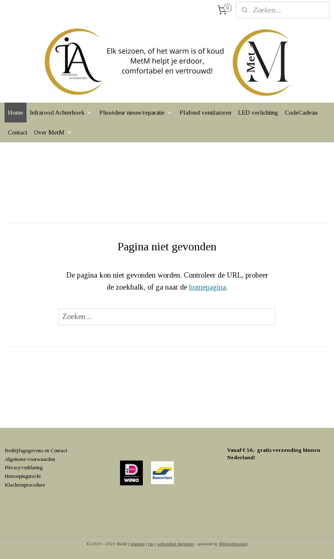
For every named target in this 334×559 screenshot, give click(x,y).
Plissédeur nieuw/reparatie (136, 112)
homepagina (207, 287)
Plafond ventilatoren (205, 112)
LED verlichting (258, 112)
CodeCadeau (301, 112)
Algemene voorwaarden (30, 459)
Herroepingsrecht (23, 476)
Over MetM (53, 132)
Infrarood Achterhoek (61, 112)
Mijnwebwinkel (233, 543)
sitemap (137, 543)
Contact (17, 132)
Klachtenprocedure (25, 485)
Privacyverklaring (24, 467)
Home (15, 112)
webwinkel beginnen (175, 543)
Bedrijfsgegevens (24, 450)
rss (150, 543)
